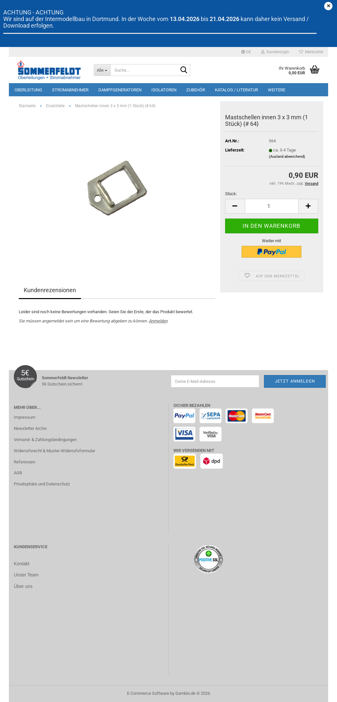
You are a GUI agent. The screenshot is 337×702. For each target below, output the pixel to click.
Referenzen (24, 461)
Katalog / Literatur (236, 89)
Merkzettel (311, 52)
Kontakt (21, 563)
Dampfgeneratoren (120, 89)
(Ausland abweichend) (287, 156)
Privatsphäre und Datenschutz (42, 483)
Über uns (23, 585)
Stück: (231, 193)
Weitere (276, 89)
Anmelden (158, 320)
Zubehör (195, 89)
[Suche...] (102, 70)
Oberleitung (28, 89)
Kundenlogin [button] (275, 52)
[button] (246, 52)
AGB (18, 472)
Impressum (24, 417)
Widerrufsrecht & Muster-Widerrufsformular (54, 450)
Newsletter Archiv (30, 428)
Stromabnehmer (70, 89)
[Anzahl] (271, 206)
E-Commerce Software (148, 693)
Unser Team (26, 574)
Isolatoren (163, 89)
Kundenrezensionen (50, 290)
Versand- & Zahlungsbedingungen (45, 439)
